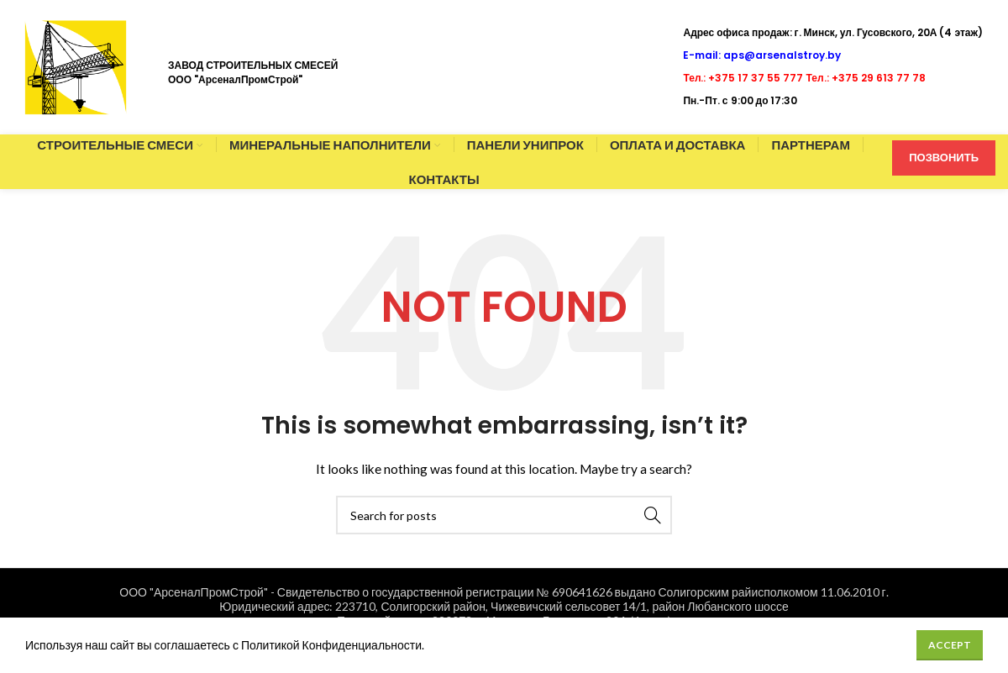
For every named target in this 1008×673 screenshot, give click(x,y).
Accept (949, 645)
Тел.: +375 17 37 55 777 (743, 78)
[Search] (504, 515)
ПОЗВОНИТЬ (944, 157)
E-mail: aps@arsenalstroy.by (762, 55)
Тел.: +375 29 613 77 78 (866, 78)
